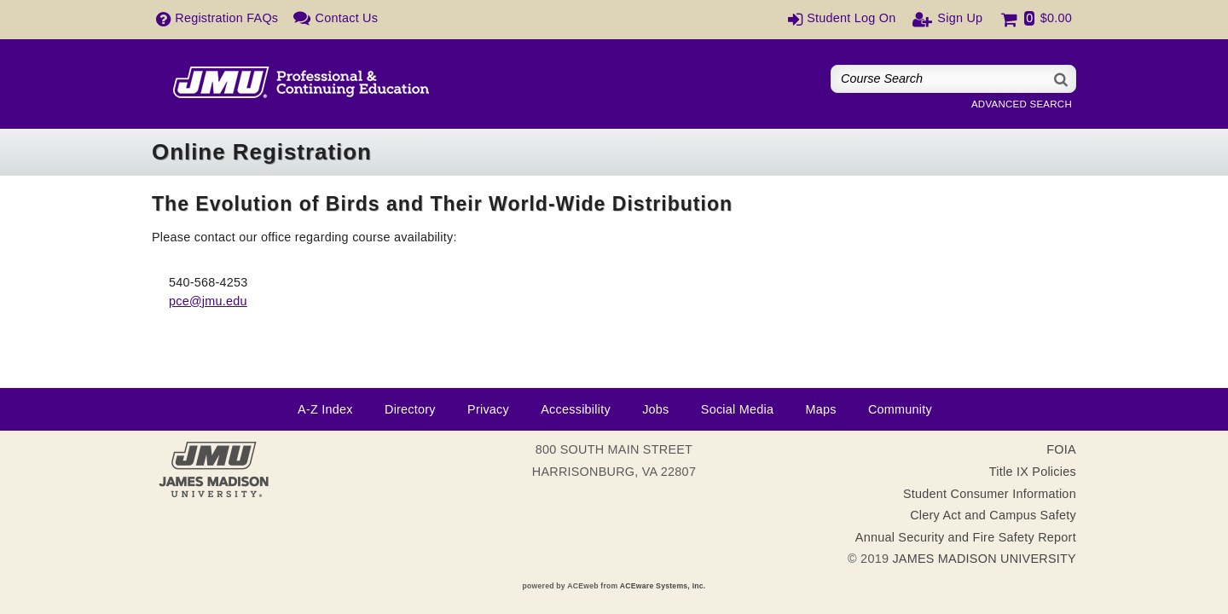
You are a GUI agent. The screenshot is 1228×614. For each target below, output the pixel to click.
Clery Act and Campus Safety (993, 515)
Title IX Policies (1032, 471)
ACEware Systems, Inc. (663, 586)
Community (900, 409)
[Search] (1061, 79)
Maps (820, 409)
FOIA (1061, 449)
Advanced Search (1021, 104)
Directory (410, 409)
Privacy (488, 409)
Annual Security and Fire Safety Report (965, 537)
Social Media (737, 409)
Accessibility (576, 409)
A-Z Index (325, 409)
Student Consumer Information (989, 494)
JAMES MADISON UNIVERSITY (984, 558)
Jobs (655, 409)
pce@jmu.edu (208, 301)
